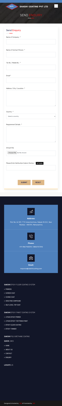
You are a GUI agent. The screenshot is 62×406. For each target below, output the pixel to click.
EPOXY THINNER (10, 329)
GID (34, 403)
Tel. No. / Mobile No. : (13, 63)
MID (21, 403)
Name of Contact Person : (15, 50)
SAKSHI (19, 285)
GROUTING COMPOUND (12, 301)
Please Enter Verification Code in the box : (20, 163)
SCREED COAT (9, 293)
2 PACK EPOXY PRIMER (12, 317)
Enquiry (7, 357)
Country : (9, 112)
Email (8, 76)
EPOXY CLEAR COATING (12, 325)
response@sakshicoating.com (31, 269)
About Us (8, 350)
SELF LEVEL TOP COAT (12, 305)
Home (6, 346)
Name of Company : (13, 37)
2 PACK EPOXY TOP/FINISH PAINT (16, 321)
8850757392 (38, 247)
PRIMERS (8, 289)
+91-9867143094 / (26, 247)
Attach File (10, 148)
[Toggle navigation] (56, 6)
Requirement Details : (14, 124)
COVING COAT (9, 297)
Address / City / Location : (15, 88)
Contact (8, 353)
